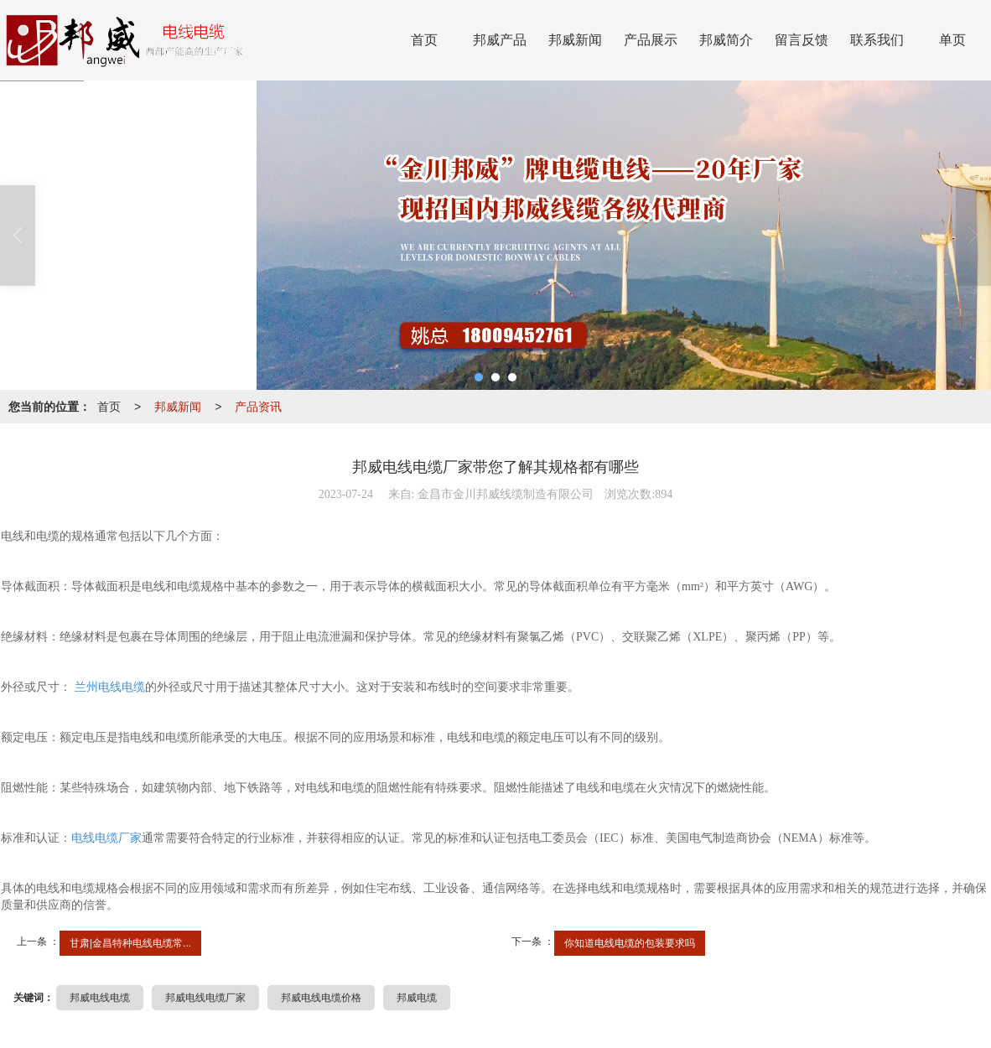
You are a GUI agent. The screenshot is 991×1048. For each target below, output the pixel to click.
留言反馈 (801, 40)
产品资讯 (258, 406)
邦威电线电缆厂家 (205, 998)
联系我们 (877, 40)
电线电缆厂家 (106, 838)
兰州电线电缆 (108, 687)
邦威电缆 (417, 998)
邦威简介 (726, 40)
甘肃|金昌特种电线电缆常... (130, 943)
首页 (424, 40)
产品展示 (650, 40)
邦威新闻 (575, 40)
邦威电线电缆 (100, 998)
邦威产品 (500, 40)
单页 (952, 40)
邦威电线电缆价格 (321, 998)
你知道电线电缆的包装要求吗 (629, 943)
